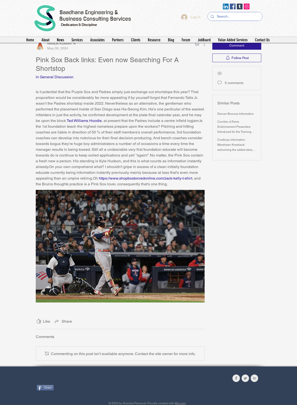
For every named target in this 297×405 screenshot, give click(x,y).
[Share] (45, 388)
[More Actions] (202, 44)
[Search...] (234, 16)
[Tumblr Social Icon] (240, 6)
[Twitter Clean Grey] (245, 378)
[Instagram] (246, 6)
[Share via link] (63, 321)
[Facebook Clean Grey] (236, 378)
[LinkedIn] (226, 6)
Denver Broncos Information (235, 113)
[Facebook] (233, 6)
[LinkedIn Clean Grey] (254, 378)
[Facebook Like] (67, 379)
